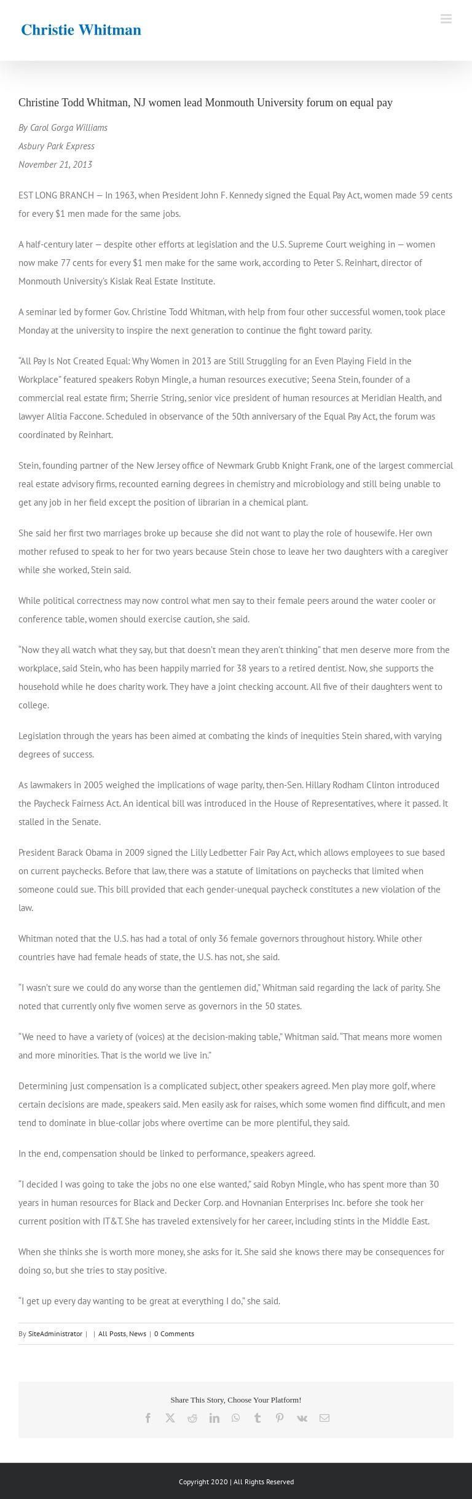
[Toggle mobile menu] (447, 18)
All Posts (112, 1333)
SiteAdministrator (55, 1333)
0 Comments (174, 1333)
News (137, 1333)
